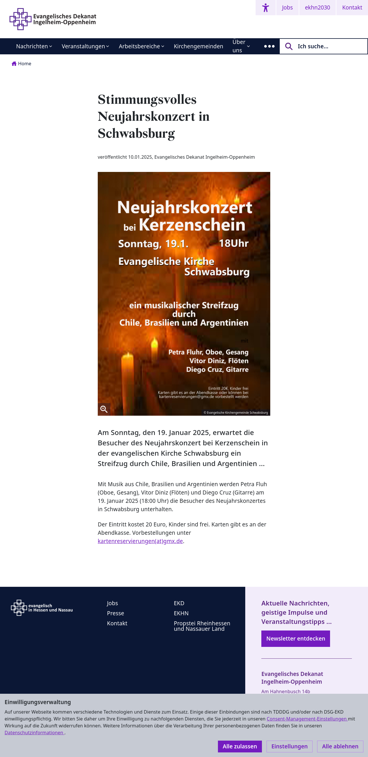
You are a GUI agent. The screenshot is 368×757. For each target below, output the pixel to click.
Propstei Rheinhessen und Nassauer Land (202, 626)
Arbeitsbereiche (139, 46)
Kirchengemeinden (198, 46)
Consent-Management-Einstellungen (307, 719)
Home (21, 63)
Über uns (239, 46)
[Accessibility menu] (266, 7)
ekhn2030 (317, 7)
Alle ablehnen (340, 746)
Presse (115, 613)
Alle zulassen (240, 746)
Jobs (287, 7)
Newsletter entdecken (295, 638)
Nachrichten (32, 46)
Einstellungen (289, 746)
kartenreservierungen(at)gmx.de (140, 541)
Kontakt (352, 7)
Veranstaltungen (83, 46)
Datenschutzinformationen (34, 732)
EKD (179, 603)
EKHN (181, 613)
